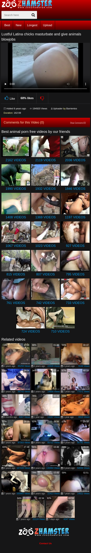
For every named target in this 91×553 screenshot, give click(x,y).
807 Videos (45, 274)
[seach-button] (33, 15)
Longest (32, 25)
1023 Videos (45, 246)
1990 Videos (16, 188)
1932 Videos (45, 188)
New (18, 25)
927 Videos (75, 246)
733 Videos (75, 303)
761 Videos (15, 303)
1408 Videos (16, 217)
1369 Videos (45, 217)
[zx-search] (19, 15)
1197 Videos (75, 217)
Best (7, 25)
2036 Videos (75, 160)
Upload (47, 25)
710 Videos (60, 331)
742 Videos (45, 303)
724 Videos (30, 331)
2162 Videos (16, 160)
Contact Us (45, 543)
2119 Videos (45, 160)
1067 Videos (16, 246)
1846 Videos (75, 188)
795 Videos (75, 274)
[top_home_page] (28, 4)
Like (9, 98)
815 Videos (15, 274)
